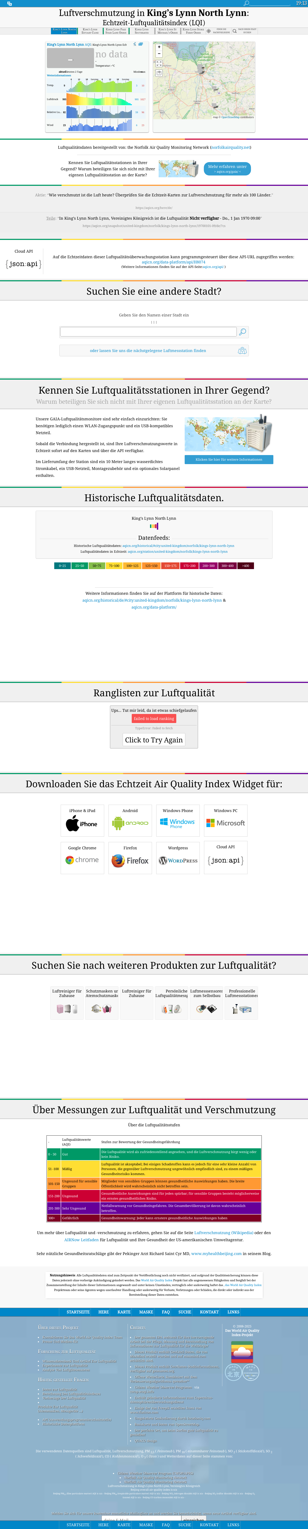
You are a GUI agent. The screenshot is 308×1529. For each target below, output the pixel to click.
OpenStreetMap (230, 106)
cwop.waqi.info (142, 1380)
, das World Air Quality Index (243, 1274)
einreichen (193, 1509)
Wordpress (178, 846)
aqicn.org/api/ (213, 256)
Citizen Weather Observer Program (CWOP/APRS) (155, 1462)
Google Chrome (82, 846)
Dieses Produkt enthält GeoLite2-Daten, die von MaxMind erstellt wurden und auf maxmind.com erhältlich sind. (168, 1345)
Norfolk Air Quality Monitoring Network (155, 1466)
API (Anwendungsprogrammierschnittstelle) (76, 1408)
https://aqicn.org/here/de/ (154, 197)
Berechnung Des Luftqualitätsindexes (71, 1382)
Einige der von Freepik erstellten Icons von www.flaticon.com (165, 1399)
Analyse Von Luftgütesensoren (66, 1359)
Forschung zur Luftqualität (67, 1340)
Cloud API (225, 846)
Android (130, 809)
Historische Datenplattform (63, 1413)
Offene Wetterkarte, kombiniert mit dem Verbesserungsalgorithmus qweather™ (163, 1368)
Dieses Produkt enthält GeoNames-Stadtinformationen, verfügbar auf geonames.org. (174, 1357)
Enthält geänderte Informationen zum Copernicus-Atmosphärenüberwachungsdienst (171, 1388)
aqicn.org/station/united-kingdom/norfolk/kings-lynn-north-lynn (178, 540)
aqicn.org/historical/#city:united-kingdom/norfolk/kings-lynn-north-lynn (178, 534)
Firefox (130, 846)
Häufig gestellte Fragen (63, 1368)
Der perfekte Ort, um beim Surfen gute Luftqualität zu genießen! (174, 1421)
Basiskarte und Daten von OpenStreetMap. (167, 1413)
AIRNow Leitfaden (81, 1228)
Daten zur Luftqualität (59, 1378)
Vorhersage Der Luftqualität (63, 1387)
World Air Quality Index (157, 1269)
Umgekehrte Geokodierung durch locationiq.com (172, 1407)
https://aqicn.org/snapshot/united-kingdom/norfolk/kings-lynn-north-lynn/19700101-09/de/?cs (154, 215)
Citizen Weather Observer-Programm (163, 1376)
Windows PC (225, 809)
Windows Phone (178, 809)
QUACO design (146, 1429)
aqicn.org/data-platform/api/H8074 (173, 251)
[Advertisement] (154, 637)
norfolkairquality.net (230, 136)
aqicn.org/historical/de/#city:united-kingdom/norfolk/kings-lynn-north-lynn (152, 589)
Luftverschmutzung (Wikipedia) (223, 1221)
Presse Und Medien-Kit (60, 1330)
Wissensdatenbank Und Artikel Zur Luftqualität (79, 1350)
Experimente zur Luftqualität (65, 1354)
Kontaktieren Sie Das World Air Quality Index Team (82, 1326)
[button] (200, 61)
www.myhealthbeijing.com (216, 1242)
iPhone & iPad (82, 809)
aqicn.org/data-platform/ (154, 596)
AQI (69, 33)
